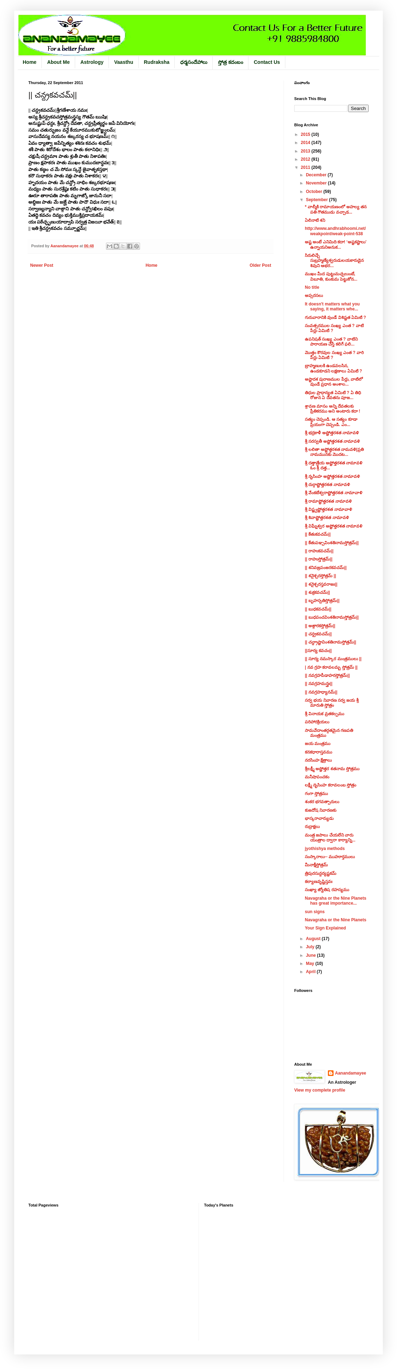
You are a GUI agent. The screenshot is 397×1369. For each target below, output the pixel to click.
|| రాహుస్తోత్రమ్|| (318, 559)
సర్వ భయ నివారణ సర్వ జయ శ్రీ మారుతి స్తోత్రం (332, 703)
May (310, 963)
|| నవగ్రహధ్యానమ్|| (321, 692)
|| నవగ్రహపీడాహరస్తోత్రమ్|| (327, 675)
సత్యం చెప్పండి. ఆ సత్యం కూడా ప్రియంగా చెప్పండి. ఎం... (331, 422)
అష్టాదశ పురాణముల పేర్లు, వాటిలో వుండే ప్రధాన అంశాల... (334, 382)
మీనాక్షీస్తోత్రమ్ (316, 864)
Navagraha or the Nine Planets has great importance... (335, 901)
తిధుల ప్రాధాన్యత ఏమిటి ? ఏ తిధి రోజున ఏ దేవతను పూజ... (333, 395)
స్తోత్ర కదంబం (230, 62)
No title (312, 287)
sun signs (315, 911)
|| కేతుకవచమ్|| (318, 534)
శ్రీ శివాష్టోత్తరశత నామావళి (327, 517)
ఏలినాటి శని (315, 220)
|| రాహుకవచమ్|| (319, 550)
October (314, 191)
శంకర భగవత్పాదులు (322, 801)
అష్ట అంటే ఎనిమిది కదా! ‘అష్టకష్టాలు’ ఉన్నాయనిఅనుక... (335, 244)
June (311, 955)
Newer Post (41, 265)
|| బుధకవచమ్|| (318, 609)
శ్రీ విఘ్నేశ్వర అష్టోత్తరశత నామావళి (333, 526)
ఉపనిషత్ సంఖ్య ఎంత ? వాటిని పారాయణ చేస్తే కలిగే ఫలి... (331, 342)
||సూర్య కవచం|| (318, 650)
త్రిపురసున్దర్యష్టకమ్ (320, 873)
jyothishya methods (325, 848)
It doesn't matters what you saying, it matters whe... (332, 306)
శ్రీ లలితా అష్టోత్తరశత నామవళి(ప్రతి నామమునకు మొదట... (334, 452)
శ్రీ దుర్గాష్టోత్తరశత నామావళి (327, 484)
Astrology (92, 62)
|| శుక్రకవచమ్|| (317, 592)
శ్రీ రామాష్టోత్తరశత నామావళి (328, 501)
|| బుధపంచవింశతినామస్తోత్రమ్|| (332, 617)
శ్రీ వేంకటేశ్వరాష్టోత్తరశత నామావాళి (333, 492)
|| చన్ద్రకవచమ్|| (318, 633)
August (314, 938)
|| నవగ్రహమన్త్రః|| (318, 683)
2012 (306, 159)
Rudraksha (156, 62)
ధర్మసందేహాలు (193, 62)
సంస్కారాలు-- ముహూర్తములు (330, 856)
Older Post (260, 265)
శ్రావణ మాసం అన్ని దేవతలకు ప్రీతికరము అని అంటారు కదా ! (332, 409)
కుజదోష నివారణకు (320, 810)
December (317, 174)
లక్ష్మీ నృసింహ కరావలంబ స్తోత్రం (330, 785)
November (317, 183)
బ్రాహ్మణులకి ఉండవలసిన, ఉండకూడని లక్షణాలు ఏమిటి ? (333, 368)
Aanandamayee (350, 1073)
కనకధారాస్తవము (318, 752)
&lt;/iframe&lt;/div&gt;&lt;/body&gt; (259, 1269)
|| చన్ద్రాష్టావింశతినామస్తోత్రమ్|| (330, 642)
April (311, 971)
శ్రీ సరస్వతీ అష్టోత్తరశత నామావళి (332, 441)
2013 (306, 151)
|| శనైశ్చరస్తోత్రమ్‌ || (320, 575)
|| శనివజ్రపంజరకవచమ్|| (326, 567)
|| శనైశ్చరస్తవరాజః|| (321, 584)
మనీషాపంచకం (317, 776)
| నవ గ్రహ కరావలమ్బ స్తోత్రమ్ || (331, 667)
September (317, 199)
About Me (58, 62)
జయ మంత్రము (317, 743)
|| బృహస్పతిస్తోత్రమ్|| (322, 600)
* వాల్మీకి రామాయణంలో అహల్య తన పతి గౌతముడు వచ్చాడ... (336, 209)
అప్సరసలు (314, 295)
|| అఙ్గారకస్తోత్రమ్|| (320, 625)
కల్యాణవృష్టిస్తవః (318, 881)
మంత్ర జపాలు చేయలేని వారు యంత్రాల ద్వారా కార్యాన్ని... (330, 838)
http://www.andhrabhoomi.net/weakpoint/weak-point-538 (335, 231)
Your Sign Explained (325, 928)
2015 (306, 134)
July (310, 946)
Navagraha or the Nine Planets (335, 919)
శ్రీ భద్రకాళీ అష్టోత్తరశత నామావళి (332, 432)
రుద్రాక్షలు (312, 826)
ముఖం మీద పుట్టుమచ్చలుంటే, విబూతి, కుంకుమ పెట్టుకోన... (331, 276)
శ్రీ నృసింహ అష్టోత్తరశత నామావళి (332, 476)
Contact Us (267, 62)
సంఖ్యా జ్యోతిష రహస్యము (327, 889)
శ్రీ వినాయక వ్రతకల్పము (324, 713)
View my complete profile (319, 1090)
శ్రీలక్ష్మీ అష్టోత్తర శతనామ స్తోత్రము (332, 768)
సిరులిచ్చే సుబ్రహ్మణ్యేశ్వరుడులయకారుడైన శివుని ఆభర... (334, 260)
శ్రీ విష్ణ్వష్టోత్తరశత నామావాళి (328, 509)
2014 (306, 142)
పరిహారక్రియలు (317, 721)
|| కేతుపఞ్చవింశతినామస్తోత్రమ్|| (332, 542)
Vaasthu (123, 62)
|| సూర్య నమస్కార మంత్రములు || (333, 658)
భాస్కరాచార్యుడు (319, 818)
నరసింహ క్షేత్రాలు (318, 760)
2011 (306, 167)
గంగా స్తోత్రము (316, 793)
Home (30, 62)
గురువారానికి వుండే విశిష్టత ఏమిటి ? (335, 317)
